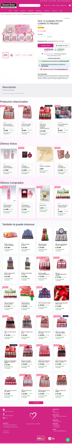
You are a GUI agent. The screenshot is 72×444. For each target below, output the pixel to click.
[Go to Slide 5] (30, 55)
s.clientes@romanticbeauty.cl (10, 427)
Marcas (57, 5)
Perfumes (23, 10)
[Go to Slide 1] (5, 55)
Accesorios (47, 10)
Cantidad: (40, 34)
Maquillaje (39, 10)
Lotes (61, 10)
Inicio (11, 10)
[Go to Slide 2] (11, 55)
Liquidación (47, 5)
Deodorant (31, 10)
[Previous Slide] (3, 33)
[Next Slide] (33, 33)
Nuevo (17, 10)
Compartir (67, 18)
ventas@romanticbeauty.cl (10, 425)
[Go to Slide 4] (24, 55)
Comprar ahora (45, 45)
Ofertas (53, 5)
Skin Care (55, 10)
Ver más (36, 402)
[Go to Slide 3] (18, 55)
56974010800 (44, 1)
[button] (38, 5)
